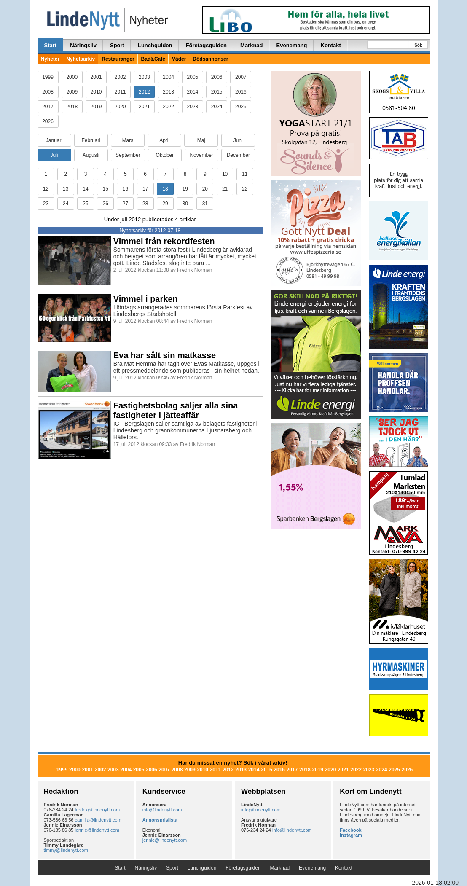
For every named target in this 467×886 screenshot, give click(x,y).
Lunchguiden (155, 45)
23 (45, 204)
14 (85, 189)
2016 (241, 92)
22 (244, 189)
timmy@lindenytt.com (66, 850)
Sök (418, 45)
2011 (120, 92)
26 (105, 204)
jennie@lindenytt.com (97, 829)
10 (225, 174)
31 (205, 204)
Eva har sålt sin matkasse (164, 355)
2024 (217, 107)
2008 (48, 92)
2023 (193, 107)
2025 (241, 107)
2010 (96, 92)
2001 (96, 77)
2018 (72, 107)
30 (185, 204)
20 (205, 189)
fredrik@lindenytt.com (97, 809)
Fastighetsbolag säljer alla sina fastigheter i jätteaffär (175, 410)
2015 (217, 92)
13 (65, 189)
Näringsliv (83, 45)
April (164, 140)
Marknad (251, 45)
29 (165, 204)
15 (105, 189)
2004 (168, 77)
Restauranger (118, 59)
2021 (144, 107)
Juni (238, 140)
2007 (241, 77)
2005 (193, 77)
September (127, 155)
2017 (48, 107)
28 (145, 204)
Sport (117, 45)
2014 (193, 92)
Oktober (165, 155)
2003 (144, 77)
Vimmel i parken (145, 298)
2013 (168, 92)
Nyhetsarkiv (80, 59)
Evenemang (291, 45)
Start (50, 45)
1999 (48, 77)
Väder (179, 59)
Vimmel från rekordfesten (164, 241)
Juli (54, 155)
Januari (54, 140)
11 (244, 174)
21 (225, 189)
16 (125, 189)
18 (165, 189)
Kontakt (331, 45)
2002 (120, 77)
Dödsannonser (210, 59)
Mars (128, 140)
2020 (120, 107)
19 (185, 189)
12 (45, 189)
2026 (48, 121)
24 (65, 204)
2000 (72, 77)
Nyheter (50, 59)
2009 (72, 92)
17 (145, 189)
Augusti (91, 155)
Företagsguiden (206, 45)
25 (85, 204)
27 (125, 204)
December (238, 155)
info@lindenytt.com (162, 809)
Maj (201, 140)
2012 (144, 92)
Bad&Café (153, 59)
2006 (217, 77)
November (201, 155)
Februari (90, 140)
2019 (96, 107)
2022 (168, 107)
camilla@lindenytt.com (98, 819)
